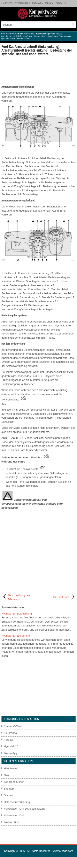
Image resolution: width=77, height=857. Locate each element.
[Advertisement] (38, 70)
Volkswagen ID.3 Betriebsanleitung (24, 808)
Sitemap (9, 788)
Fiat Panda (37, 3)
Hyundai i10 (60, 3)
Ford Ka (49, 3)
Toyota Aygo (11, 753)
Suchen (8, 795)
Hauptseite (7, 3)
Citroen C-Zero (22, 3)
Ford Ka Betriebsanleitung (22, 34)
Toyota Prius (11, 822)
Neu (6, 775)
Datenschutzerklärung (17, 802)
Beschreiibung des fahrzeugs (49, 34)
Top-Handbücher (14, 781)
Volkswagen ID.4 (14, 815)
